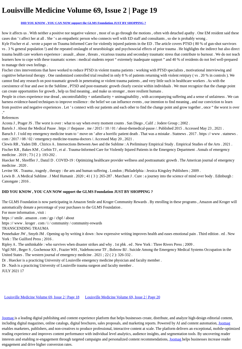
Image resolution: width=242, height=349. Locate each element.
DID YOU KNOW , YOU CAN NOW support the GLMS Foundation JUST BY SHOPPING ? (83, 23)
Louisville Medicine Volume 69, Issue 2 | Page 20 (122, 297)
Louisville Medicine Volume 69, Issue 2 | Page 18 (41, 297)
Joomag (8, 318)
